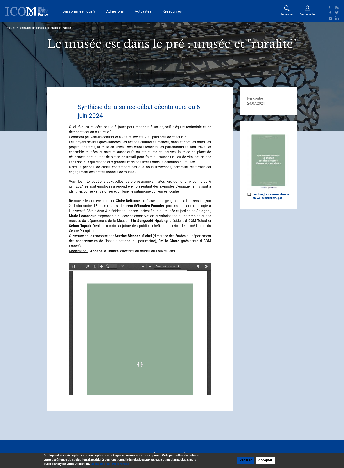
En (330, 7)
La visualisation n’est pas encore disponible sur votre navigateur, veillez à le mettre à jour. (140, 329)
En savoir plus (100, 464)
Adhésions (115, 11)
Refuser (245, 460)
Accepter (265, 460)
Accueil (11, 27)
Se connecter (307, 14)
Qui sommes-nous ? (78, 11)
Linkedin (337, 18)
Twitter (337, 12)
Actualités (143, 11)
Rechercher (286, 14)
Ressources (172, 11)
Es (337, 7)
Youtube (330, 18)
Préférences (120, 464)
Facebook (330, 12)
